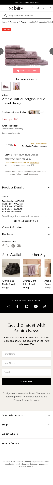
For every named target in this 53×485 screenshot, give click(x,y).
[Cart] (49, 8)
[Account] (38, 8)
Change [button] (34, 155)
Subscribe (26, 381)
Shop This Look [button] (26, 71)
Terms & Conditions (32, 396)
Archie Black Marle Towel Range (8, 284)
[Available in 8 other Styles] (41, 112)
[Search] (6, 16)
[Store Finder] (32, 8)
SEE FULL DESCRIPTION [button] (26, 221)
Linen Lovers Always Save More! (26, 2)
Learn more (34, 163)
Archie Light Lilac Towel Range (29, 284)
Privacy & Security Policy (26, 400)
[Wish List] (43, 8)
